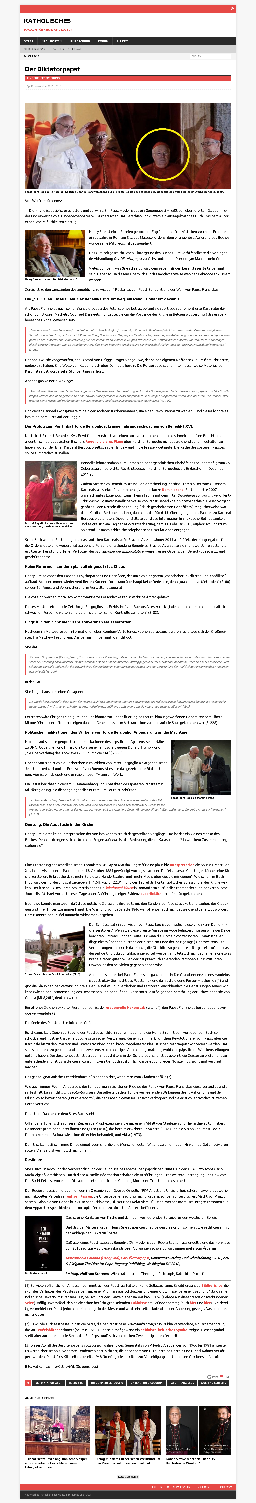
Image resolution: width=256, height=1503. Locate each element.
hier (193, 1302)
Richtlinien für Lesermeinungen (171, 1486)
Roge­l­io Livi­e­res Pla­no (104, 441)
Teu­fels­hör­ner (48, 1329)
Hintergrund (80, 40)
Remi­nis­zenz (173, 489)
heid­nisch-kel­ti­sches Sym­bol (164, 1329)
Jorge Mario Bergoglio (107, 1382)
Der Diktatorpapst (48, 1382)
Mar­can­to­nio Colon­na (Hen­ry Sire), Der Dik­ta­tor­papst (107, 1257)
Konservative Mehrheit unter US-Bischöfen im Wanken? (191, 1460)
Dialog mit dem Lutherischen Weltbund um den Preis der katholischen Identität (127, 1460)
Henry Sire (76, 1382)
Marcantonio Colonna (146, 1382)
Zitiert (122, 40)
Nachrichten (52, 40)
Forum (103, 40)
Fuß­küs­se (139, 1302)
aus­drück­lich (151, 893)
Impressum (226, 1486)
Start (28, 40)
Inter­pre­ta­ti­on (182, 864)
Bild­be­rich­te (211, 1285)
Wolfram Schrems (213, 1382)
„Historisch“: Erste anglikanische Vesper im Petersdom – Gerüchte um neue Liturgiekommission (56, 1462)
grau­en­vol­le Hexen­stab (125, 1007)
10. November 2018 (42, 85)
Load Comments (128, 1476)
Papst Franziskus (182, 1382)
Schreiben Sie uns (34, 48)
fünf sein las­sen (78, 1195)
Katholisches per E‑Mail (67, 48)
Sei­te (29, 1302)
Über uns (203, 1486)
